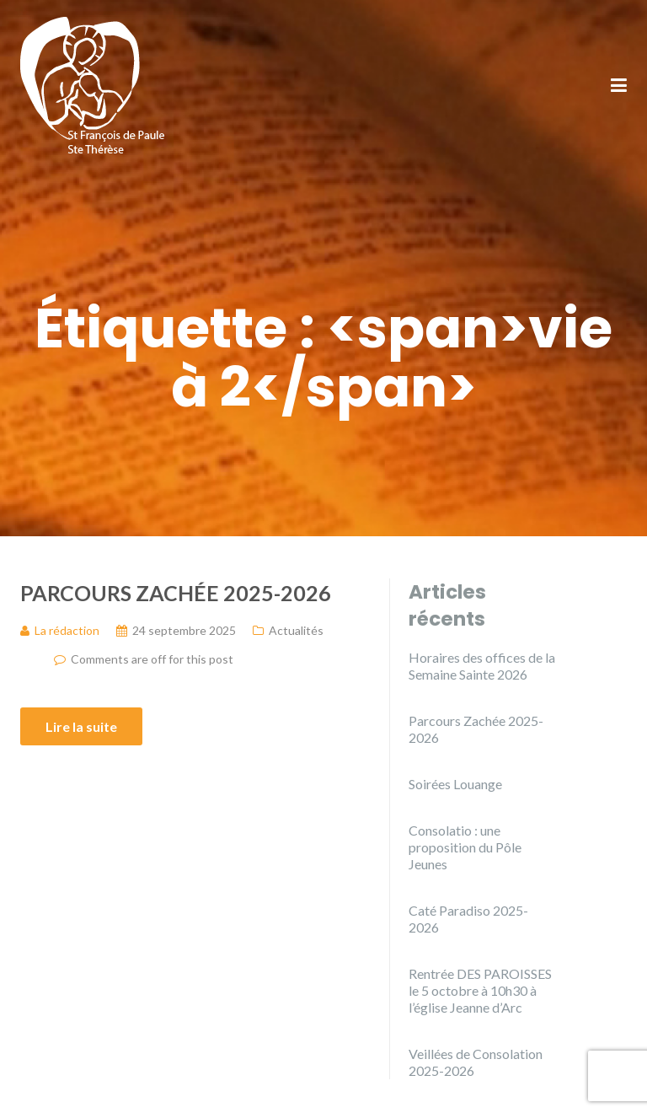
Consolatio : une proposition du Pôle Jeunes (465, 847)
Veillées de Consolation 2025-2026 (476, 1062)
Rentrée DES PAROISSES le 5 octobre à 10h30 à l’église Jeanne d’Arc (480, 990)
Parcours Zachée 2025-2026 (175, 592)
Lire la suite (81, 726)
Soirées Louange (455, 784)
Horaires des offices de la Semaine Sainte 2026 (482, 665)
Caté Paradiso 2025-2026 (468, 918)
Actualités (296, 630)
